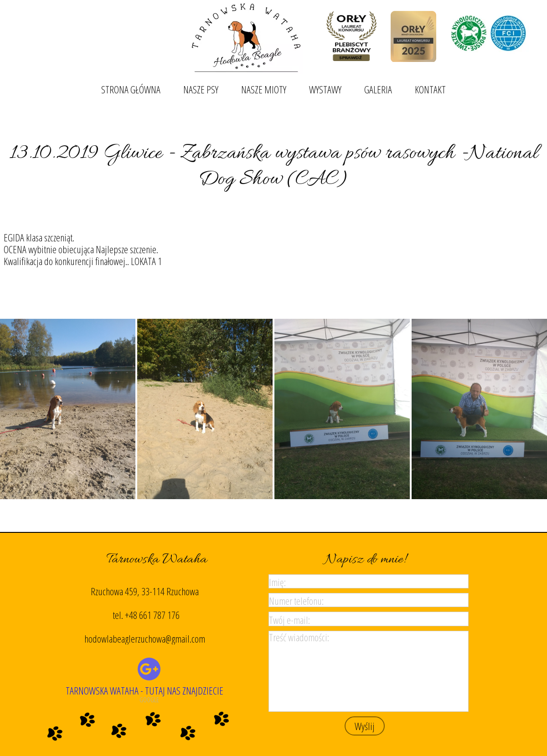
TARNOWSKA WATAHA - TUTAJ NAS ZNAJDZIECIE (144, 690)
